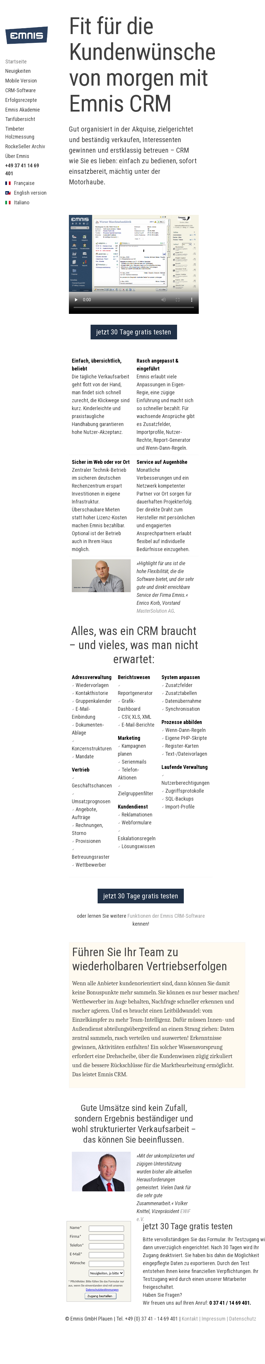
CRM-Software (20, 90)
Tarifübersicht (20, 119)
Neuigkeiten (18, 71)
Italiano (17, 202)
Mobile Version (21, 81)
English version (26, 193)
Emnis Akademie (22, 110)
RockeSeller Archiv (25, 146)
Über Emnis (17, 156)
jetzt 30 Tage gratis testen (133, 332)
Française (20, 183)
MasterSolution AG (155, 611)
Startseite (16, 61)
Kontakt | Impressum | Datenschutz (219, 1319)
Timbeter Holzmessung (19, 133)
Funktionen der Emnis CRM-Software (166, 916)
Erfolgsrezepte (21, 100)
